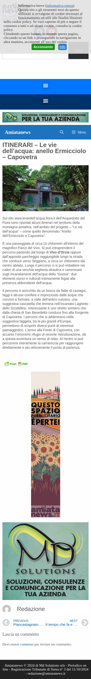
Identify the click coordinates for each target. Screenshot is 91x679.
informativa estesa (60, 6)
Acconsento (43, 47)
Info (62, 47)
